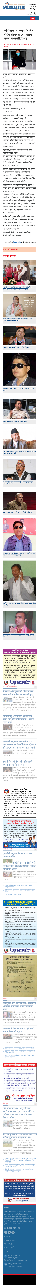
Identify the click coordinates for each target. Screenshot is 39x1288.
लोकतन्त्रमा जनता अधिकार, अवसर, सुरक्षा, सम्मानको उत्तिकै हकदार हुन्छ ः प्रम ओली (19, 452)
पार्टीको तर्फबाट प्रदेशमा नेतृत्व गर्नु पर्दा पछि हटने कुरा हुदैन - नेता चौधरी (19, 604)
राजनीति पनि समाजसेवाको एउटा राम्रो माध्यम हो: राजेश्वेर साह (18, 636)
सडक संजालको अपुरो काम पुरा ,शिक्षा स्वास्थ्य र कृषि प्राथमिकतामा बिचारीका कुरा (17, 320)
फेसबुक (15, 242)
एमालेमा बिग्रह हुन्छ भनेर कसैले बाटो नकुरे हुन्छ (16, 347)
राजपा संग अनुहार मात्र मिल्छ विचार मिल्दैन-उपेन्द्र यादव (18, 512)
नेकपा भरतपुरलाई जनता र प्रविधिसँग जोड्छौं (15, 421)
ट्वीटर (19, 242)
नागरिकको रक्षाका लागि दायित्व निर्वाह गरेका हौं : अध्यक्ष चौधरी (18, 389)
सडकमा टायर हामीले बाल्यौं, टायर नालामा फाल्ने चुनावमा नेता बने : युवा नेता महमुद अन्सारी (19, 554)
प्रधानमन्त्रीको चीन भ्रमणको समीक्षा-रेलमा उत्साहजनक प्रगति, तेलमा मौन (18, 483)
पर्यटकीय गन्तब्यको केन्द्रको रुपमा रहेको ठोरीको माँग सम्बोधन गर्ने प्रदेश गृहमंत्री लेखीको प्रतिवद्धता (17, 288)
